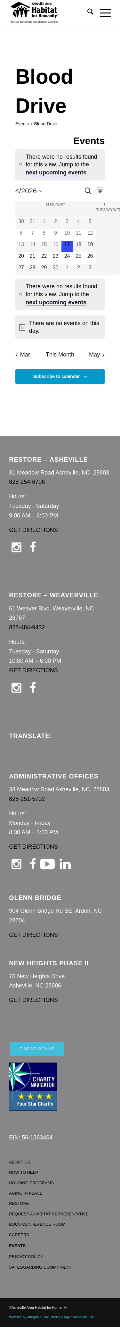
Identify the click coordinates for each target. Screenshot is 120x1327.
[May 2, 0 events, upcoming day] (78, 269)
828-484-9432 (27, 627)
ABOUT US (19, 1162)
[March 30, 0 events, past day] (21, 223)
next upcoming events (56, 172)
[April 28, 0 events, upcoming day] (32, 269)
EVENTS (17, 1245)
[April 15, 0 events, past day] (44, 246)
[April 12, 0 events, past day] (90, 235)
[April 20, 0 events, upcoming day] (21, 258)
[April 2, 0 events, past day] (55, 223)
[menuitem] (87, 13)
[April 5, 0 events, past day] (90, 223)
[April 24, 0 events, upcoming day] (67, 258)
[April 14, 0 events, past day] (32, 246)
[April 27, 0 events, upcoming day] (21, 269)
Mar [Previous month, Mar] (22, 354)
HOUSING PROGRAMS (31, 1182)
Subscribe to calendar (56, 376)
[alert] (60, 165)
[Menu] (102, 13)
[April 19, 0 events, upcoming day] (90, 246)
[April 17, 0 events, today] (67, 246)
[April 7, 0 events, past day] (32, 235)
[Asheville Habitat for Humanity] (50, 13)
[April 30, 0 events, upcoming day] (55, 269)
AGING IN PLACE (26, 1193)
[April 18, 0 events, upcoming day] (78, 246)
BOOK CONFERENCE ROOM (37, 1224)
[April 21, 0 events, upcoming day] (32, 258)
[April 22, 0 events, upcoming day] (44, 258)
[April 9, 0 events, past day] (55, 235)
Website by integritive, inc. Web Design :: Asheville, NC (52, 1317)
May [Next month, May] (97, 354)
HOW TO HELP (23, 1172)
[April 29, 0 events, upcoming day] (44, 269)
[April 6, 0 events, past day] (21, 235)
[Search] (87, 13)
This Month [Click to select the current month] (60, 354)
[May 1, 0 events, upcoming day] (67, 269)
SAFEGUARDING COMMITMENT (40, 1267)
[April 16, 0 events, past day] (55, 246)
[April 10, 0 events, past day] (67, 235)
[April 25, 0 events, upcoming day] (78, 258)
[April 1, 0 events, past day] (44, 223)
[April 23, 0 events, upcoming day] (55, 258)
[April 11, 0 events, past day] (78, 235)
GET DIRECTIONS (33, 530)
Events (22, 123)
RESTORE (19, 1203)
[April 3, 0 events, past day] (67, 223)
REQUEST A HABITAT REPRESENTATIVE (49, 1214)
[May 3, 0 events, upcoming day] (90, 269)
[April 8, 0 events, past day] (44, 235)
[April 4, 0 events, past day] (78, 223)
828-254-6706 (27, 482)
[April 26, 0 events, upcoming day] (90, 258)
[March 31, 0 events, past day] (32, 223)
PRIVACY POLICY (26, 1256)
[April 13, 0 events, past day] (21, 246)
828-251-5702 (27, 799)
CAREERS (19, 1234)
